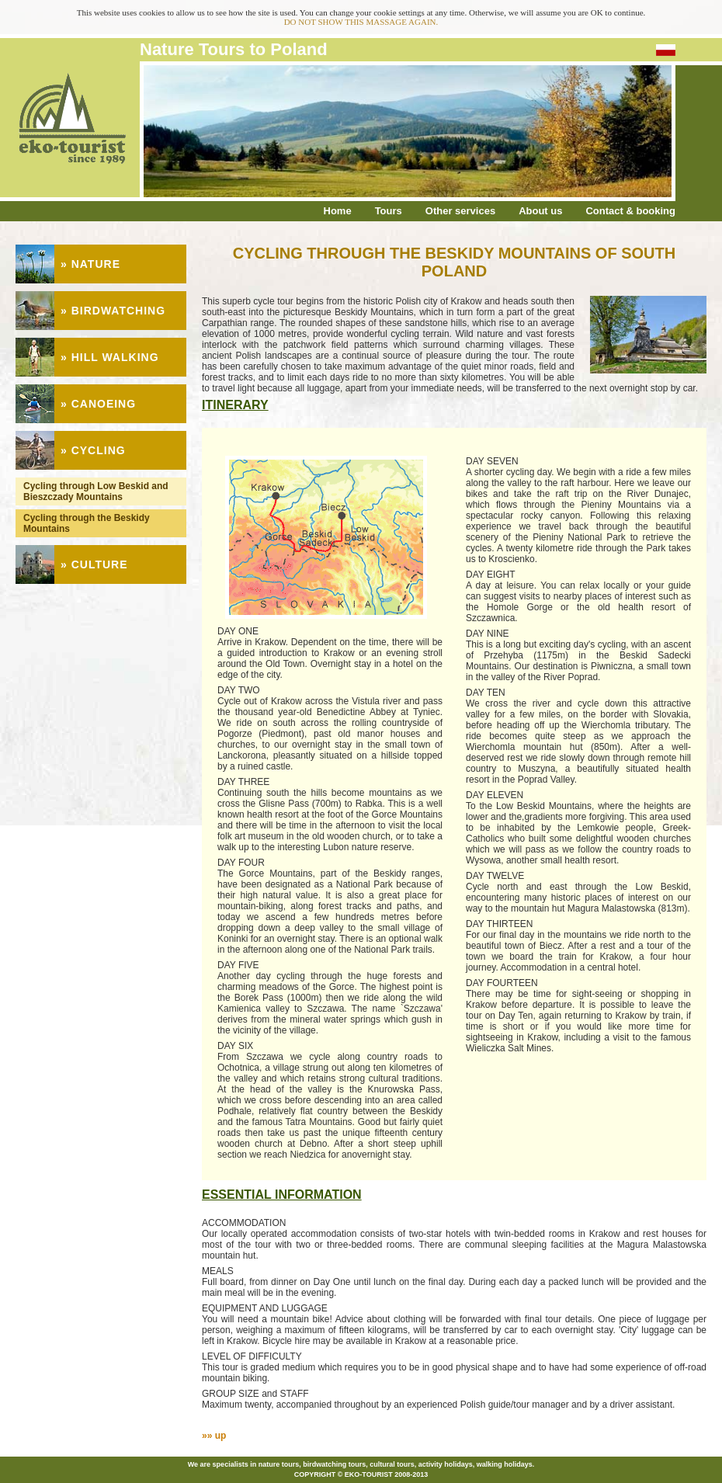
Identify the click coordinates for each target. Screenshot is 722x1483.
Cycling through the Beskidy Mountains (86, 523)
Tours (388, 211)
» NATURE (90, 264)
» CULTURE (94, 564)
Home (338, 211)
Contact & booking (630, 211)
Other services (460, 211)
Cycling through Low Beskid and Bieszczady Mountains (95, 491)
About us (540, 211)
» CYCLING (93, 450)
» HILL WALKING (110, 357)
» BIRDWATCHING (113, 310)
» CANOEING (98, 404)
